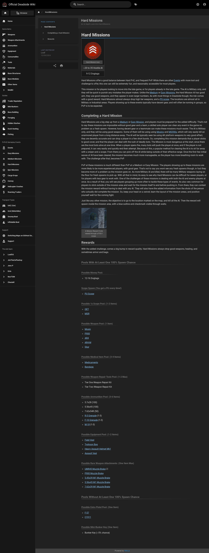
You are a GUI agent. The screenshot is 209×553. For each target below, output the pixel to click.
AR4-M (88, 342)
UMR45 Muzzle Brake (95, 469)
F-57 (87, 512)
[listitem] (58, 27)
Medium (154, 92)
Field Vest (89, 440)
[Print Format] (61, 65)
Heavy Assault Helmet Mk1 (98, 449)
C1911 (88, 517)
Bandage (89, 367)
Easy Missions (168, 92)
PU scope (164, 99)
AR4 (87, 338)
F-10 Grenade (91, 420)
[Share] (54, 65)
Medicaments (91, 362)
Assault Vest (91, 453)
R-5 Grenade (91, 415)
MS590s (173, 132)
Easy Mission (137, 122)
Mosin (88, 329)
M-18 (87, 424)
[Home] (5, 13)
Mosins (160, 132)
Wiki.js (127, 551)
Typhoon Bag (91, 444)
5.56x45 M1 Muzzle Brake (97, 482)
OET (87, 309)
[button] (197, 4)
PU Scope (89, 293)
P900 (87, 333)
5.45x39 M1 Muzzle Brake (97, 478)
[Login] (204, 4)
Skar (87, 347)
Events (177, 80)
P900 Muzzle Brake (94, 473)
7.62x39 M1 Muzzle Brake (97, 486)
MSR (87, 313)
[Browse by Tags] (135, 4)
